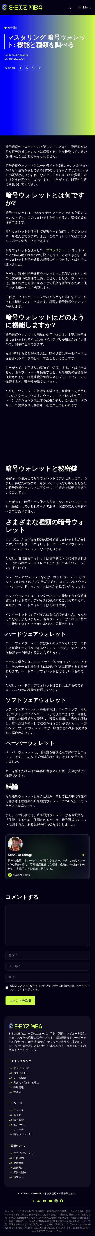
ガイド (17, 1115)
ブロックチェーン (58, 250)
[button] (69, 7)
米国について (21, 1068)
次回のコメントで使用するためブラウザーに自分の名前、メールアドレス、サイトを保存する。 (49, 987)
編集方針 (18, 1167)
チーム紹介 (19, 1077)
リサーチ (18, 1129)
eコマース (19, 1124)
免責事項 (18, 1162)
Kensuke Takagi (18, 55)
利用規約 (18, 1158)
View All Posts (21, 874)
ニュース (18, 1110)
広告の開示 (19, 1172)
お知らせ (18, 1177)
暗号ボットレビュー (25, 1134)
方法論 (17, 1092)
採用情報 (18, 1087)
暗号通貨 (12, 27)
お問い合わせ (21, 1073)
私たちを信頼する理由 (26, 1082)
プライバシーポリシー (26, 1153)
